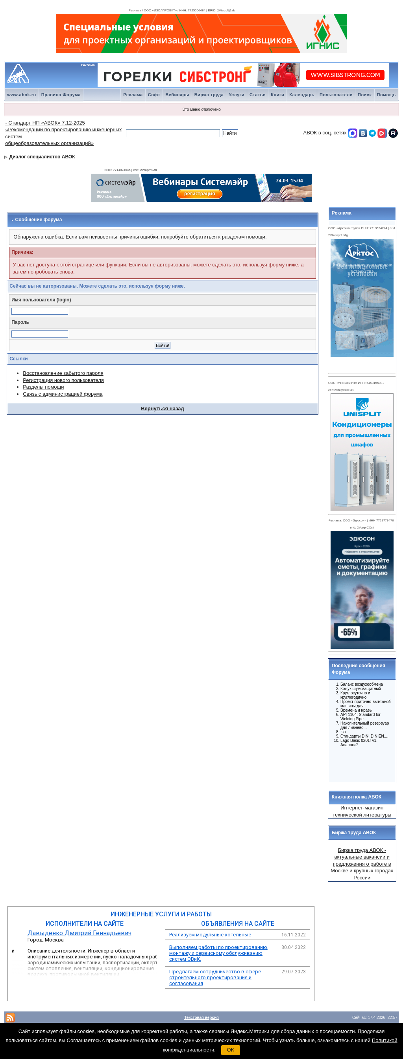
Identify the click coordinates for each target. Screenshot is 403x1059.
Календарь (301, 94)
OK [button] (231, 1050)
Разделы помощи (43, 387)
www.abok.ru (21, 94)
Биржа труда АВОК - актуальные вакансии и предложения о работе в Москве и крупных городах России (362, 864)
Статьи (258, 94)
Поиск (365, 94)
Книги (277, 94)
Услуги (236, 94)
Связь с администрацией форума (62, 394)
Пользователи (336, 94)
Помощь (386, 94)
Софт (154, 94)
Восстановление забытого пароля (63, 373)
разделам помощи (243, 237)
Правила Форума (61, 94)
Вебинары (177, 94)
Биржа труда (209, 94)
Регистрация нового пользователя (63, 380)
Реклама (133, 94)
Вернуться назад (162, 408)
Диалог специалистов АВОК (42, 157)
